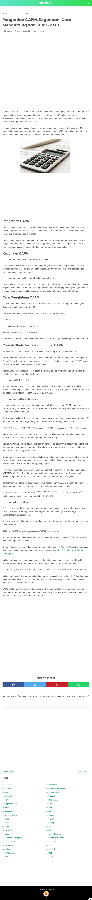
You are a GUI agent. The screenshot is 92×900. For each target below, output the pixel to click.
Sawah (51, 819)
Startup (51, 823)
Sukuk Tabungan (55, 834)
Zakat (50, 857)
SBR (50, 807)
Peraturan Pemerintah (57, 788)
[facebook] (13, 684)
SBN (50, 804)
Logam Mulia (9, 842)
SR (49, 811)
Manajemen (9, 845)
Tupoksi (51, 849)
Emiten (7, 823)
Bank (6, 792)
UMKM (51, 853)
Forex (6, 826)
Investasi (8, 830)
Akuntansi (8, 785)
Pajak (6, 857)
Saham (51, 815)
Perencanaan (53, 792)
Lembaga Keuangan (12, 838)
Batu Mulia (8, 796)
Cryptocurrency (10, 804)
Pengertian (52, 785)
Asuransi (8, 788)
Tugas (50, 845)
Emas (6, 819)
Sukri (50, 826)
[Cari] (87, 3)
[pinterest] (57, 684)
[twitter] (35, 684)
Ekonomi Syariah (11, 815)
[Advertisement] (46, 52)
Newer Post (8, 772)
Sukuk (50, 830)
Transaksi (52, 842)
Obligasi (46, 3)
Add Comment (38, 31)
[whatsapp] (78, 684)
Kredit (6, 834)
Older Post (83, 772)
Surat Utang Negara (56, 838)
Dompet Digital (10, 811)
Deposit (7, 807)
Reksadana (53, 800)
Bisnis (6, 800)
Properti (51, 796)
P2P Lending (9, 853)
